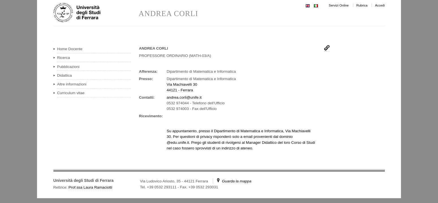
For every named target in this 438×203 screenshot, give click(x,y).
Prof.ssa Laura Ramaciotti (90, 187)
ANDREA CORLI (168, 13)
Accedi (380, 5)
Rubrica (361, 5)
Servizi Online (339, 5)
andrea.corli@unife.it (184, 97)
